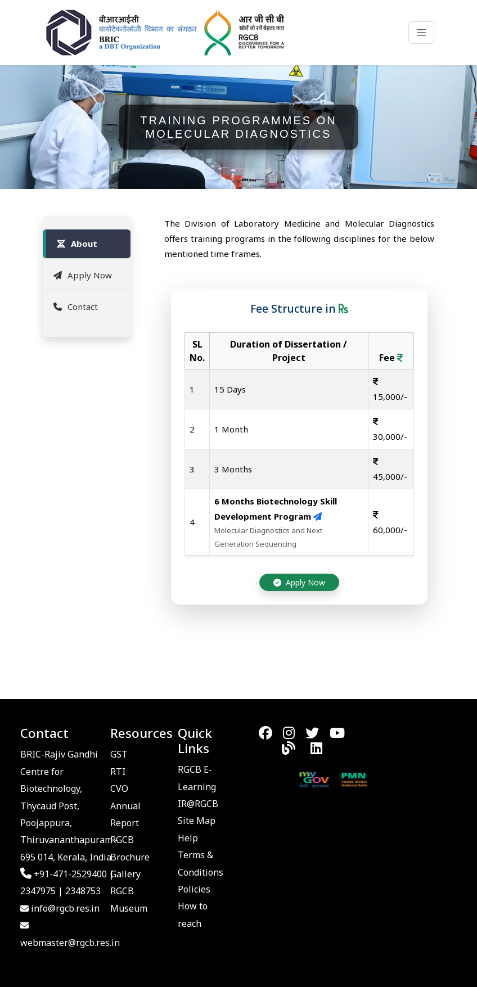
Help (188, 838)
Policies (194, 889)
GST (119, 754)
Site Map (196, 820)
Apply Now (82, 275)
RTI (117, 771)
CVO (119, 788)
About (76, 243)
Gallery (125, 874)
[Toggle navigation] (421, 32)
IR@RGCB (198, 803)
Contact (75, 306)
